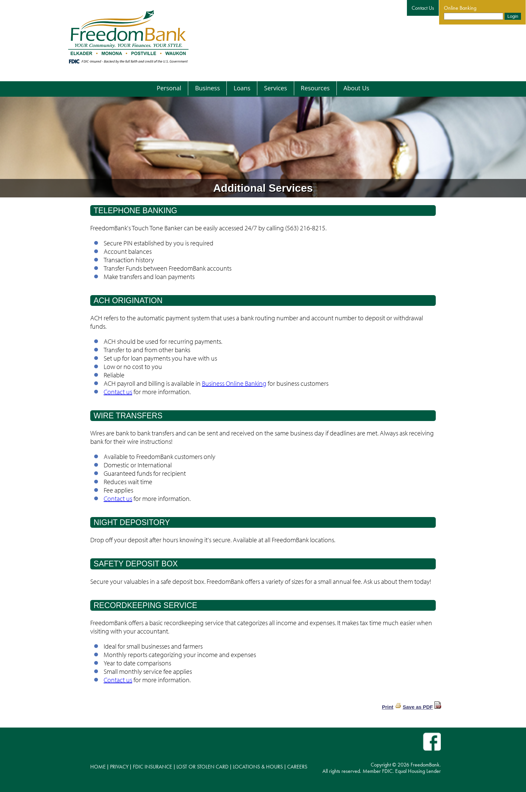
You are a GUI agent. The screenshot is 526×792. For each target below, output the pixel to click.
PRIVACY (119, 766)
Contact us (118, 391)
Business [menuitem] (207, 88)
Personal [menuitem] (169, 88)
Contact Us (423, 7)
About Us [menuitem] (356, 88)
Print (387, 707)
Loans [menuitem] (241, 88)
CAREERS (297, 766)
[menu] (263, 88)
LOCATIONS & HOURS (258, 766)
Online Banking (460, 8)
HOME (98, 766)
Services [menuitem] (275, 88)
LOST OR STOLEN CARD (202, 766)
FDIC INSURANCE (152, 766)
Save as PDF (418, 707)
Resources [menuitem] (315, 88)
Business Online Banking (234, 383)
